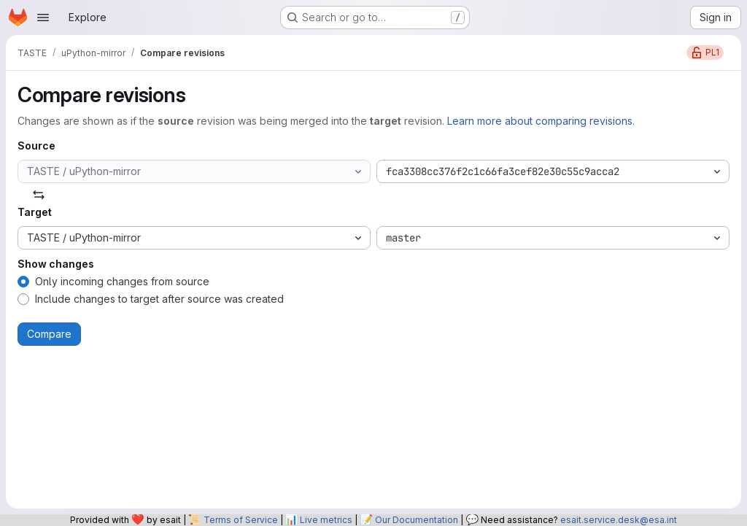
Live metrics (326, 519)
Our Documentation (416, 519)
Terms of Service (241, 519)
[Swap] (38, 194)
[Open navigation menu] (43, 17)
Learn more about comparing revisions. (541, 121)
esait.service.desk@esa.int (618, 519)
